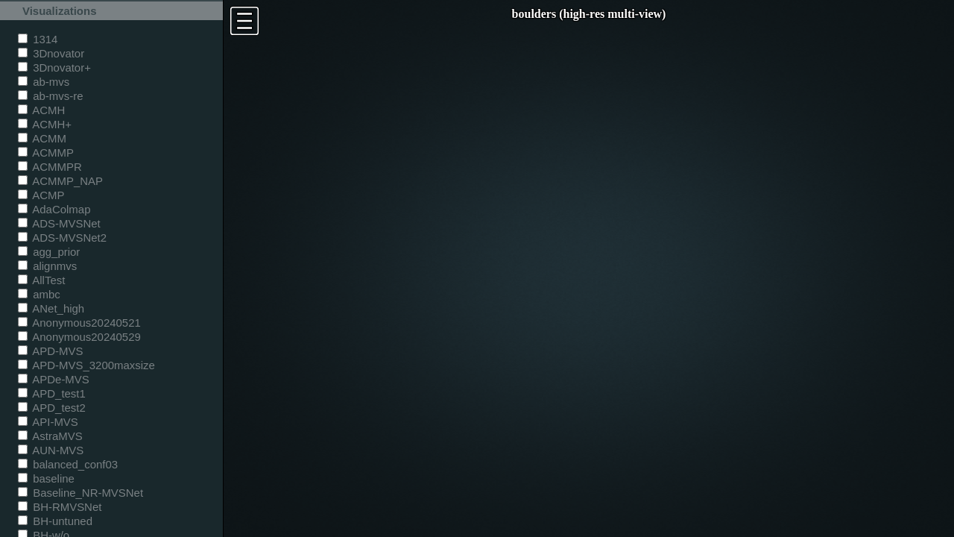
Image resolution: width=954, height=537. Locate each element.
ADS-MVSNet (59, 223)
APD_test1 (52, 393)
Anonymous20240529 (79, 336)
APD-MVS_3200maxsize (86, 365)
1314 (37, 39)
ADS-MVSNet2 (62, 237)
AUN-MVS (50, 450)
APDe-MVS (53, 379)
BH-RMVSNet (59, 506)
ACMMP (46, 152)
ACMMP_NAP (60, 181)
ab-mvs (43, 81)
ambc (39, 294)
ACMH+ (45, 124)
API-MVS (48, 421)
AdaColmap (54, 209)
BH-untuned (55, 521)
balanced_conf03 (68, 464)
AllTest (41, 280)
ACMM (42, 138)
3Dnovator (51, 53)
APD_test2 (52, 407)
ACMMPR (50, 166)
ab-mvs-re (50, 96)
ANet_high (51, 308)
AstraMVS (50, 436)
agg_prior (49, 251)
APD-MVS (50, 351)
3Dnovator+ (54, 67)
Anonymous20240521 (79, 322)
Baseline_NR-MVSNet (80, 492)
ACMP (41, 195)
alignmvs (47, 266)
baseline (46, 478)
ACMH (41, 110)
